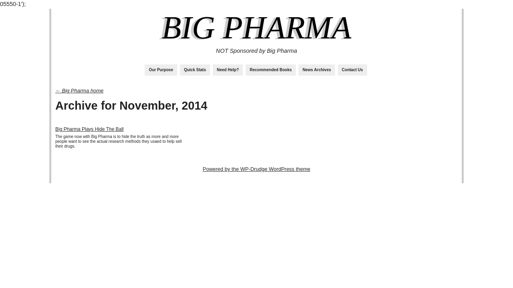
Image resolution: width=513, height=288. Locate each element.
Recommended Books (271, 70)
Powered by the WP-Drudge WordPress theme (256, 169)
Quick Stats (195, 70)
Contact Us (352, 70)
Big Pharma (256, 27)
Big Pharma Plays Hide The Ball (89, 129)
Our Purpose (161, 70)
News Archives (317, 70)
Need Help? (228, 70)
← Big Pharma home (79, 91)
